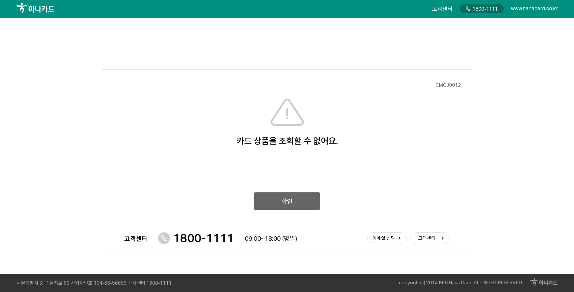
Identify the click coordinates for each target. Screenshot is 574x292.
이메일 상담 (383, 238)
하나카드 (35, 8)
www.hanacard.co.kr (534, 8)
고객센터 (427, 238)
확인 (287, 201)
